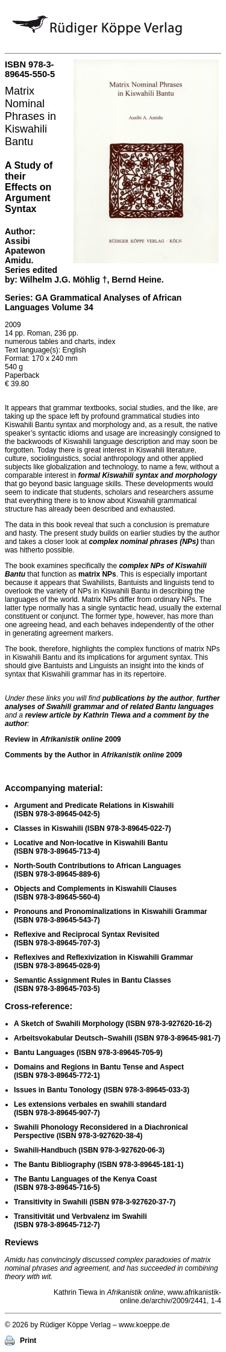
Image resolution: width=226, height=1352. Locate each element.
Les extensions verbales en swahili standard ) (90, 1108)
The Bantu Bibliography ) (98, 1164)
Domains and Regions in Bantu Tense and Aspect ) (99, 1071)
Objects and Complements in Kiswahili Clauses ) (95, 892)
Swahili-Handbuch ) (89, 1150)
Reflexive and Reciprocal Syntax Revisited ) (86, 938)
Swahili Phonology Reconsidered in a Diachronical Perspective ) (101, 1131)
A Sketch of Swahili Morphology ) (113, 1023)
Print (28, 1340)
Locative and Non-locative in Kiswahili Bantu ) (91, 847)
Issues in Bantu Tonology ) (101, 1090)
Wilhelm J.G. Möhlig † (63, 279)
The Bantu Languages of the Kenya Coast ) (85, 1183)
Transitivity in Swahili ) (94, 1202)
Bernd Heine (136, 279)
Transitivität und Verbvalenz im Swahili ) (80, 1220)
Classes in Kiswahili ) (92, 828)
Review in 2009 (63, 739)
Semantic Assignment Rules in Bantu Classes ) (92, 984)
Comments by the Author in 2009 (93, 755)
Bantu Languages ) (88, 1052)
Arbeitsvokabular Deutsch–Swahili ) (117, 1038)
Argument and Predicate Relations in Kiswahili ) (94, 809)
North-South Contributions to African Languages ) (97, 870)
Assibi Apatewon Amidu (25, 250)
